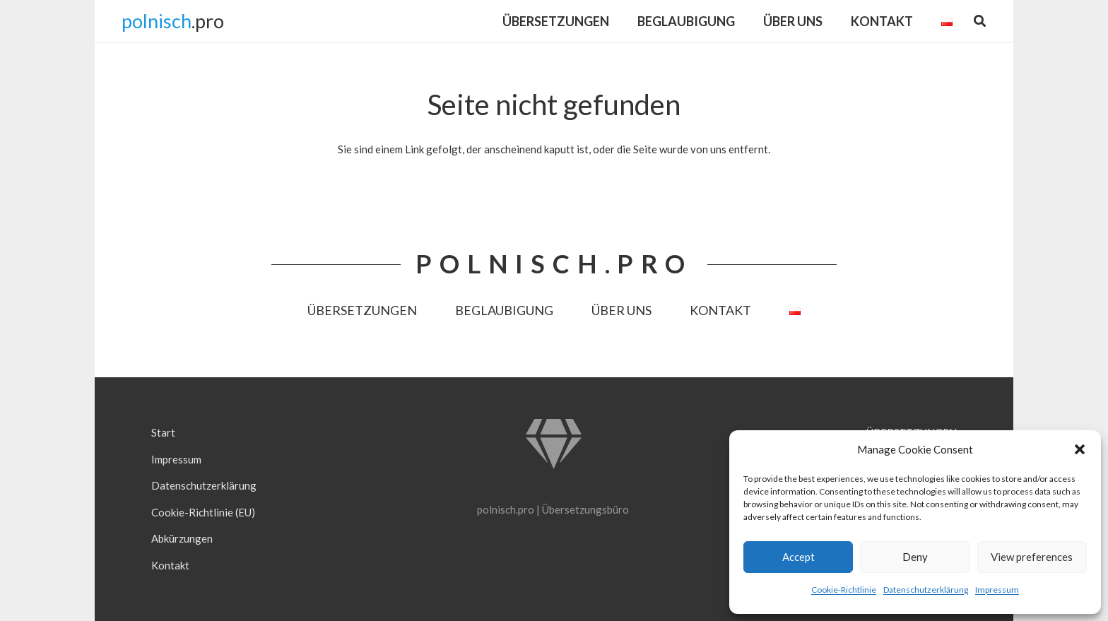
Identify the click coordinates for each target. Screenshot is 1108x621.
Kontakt (170, 565)
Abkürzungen (182, 538)
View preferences (1032, 556)
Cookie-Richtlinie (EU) (203, 512)
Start (163, 432)
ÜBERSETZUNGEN (362, 310)
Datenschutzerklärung (925, 589)
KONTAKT (720, 310)
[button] (1080, 449)
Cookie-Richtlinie (843, 589)
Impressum (997, 589)
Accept (798, 556)
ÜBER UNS (621, 310)
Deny (915, 556)
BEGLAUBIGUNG (504, 310)
